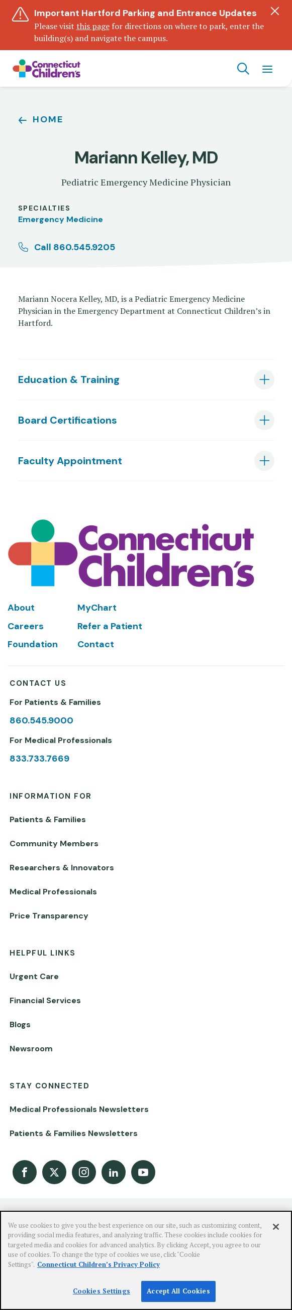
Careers (26, 626)
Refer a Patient (109, 626)
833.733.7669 (39, 759)
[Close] (276, 1227)
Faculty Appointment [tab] (70, 460)
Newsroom (31, 1048)
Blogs (20, 1024)
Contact (95, 644)
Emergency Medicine (60, 219)
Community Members (54, 843)
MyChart (97, 608)
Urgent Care (34, 976)
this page (93, 26)
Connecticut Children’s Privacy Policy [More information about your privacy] (98, 1264)
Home (48, 119)
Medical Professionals (53, 891)
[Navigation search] (243, 69)
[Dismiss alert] (274, 11)
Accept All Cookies (178, 1290)
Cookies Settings (101, 1290)
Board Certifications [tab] (67, 420)
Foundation (33, 644)
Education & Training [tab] (69, 379)
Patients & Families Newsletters (74, 1133)
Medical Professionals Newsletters (79, 1109)
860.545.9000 (41, 720)
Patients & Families (48, 819)
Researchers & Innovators (62, 867)
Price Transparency (49, 915)
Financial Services (45, 1000)
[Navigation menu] (267, 69)
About (21, 608)
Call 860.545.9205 (74, 247)
